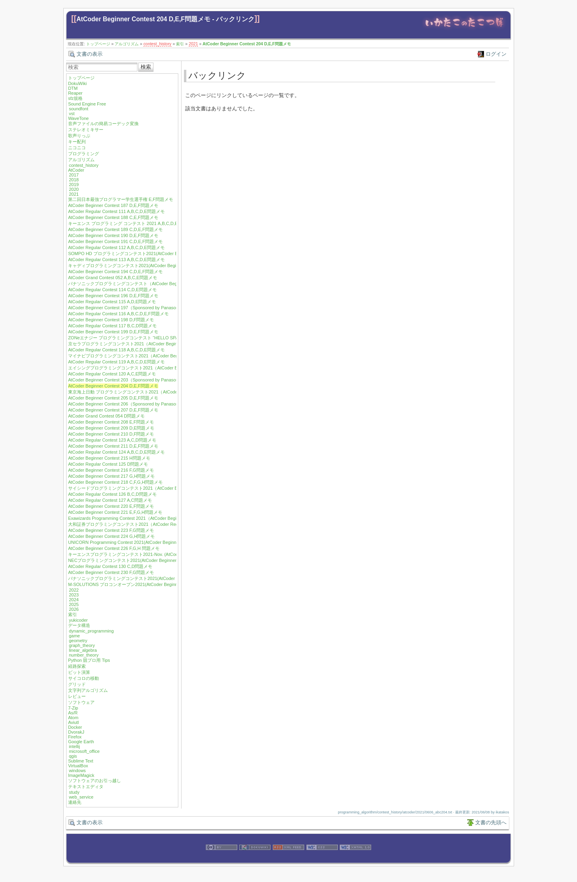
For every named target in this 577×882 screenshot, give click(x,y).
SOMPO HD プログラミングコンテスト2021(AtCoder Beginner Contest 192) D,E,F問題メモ (158, 253)
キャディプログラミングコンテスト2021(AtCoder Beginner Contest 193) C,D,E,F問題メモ (157, 265)
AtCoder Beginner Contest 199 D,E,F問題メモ (113, 331)
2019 (74, 184)
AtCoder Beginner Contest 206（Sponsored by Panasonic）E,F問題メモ (139, 403)
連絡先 (74, 802)
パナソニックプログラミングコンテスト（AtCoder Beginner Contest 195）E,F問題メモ (154, 283)
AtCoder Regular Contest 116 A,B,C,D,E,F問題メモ (118, 313)
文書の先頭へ (490, 822)
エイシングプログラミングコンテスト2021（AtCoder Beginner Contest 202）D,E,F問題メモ (159, 367)
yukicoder (78, 620)
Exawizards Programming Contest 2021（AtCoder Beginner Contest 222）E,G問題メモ (154, 518)
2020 (74, 189)
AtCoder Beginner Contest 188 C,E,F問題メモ (113, 217)
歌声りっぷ (79, 135)
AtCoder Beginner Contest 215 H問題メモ (109, 458)
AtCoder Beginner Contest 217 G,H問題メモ (111, 476)
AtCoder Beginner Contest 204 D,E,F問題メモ (247, 44)
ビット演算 (79, 672)
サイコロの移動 (83, 678)
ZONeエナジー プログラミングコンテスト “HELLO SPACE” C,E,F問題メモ (142, 337)
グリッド (77, 684)
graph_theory (82, 645)
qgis (73, 756)
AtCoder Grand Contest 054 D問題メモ (106, 416)
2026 (74, 609)
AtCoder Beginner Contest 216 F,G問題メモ (111, 470)
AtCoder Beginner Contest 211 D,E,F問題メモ (113, 446)
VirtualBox (78, 765)
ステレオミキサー (85, 129)
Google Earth (81, 741)
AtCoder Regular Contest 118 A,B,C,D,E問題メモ (116, 349)
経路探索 (77, 666)
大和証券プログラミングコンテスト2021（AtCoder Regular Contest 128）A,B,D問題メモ (156, 524)
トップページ (98, 44)
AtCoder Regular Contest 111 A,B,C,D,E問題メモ (116, 211)
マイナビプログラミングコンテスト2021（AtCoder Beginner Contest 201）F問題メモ (153, 355)
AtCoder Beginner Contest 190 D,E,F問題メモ (113, 235)
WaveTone (78, 118)
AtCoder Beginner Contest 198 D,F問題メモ (111, 319)
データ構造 (79, 625)
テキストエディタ (85, 786)
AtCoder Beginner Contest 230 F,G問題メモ (111, 572)
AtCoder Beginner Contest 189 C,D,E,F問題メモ (115, 229)
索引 (180, 44)
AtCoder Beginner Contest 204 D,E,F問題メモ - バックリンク (165, 19)
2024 (74, 599)
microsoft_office (84, 751)
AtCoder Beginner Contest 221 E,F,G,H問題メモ (115, 512)
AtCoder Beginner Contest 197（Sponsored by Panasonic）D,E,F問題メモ (141, 307)
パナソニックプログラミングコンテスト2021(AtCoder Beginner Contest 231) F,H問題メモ (157, 578)
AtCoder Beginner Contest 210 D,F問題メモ (111, 434)
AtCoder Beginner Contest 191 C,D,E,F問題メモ (115, 241)
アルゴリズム (127, 44)
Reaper (75, 93)
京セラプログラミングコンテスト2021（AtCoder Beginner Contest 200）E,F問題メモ (152, 343)
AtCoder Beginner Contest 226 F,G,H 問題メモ (113, 548)
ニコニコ (77, 147)
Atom (73, 717)
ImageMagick (81, 775)
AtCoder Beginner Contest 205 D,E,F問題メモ (113, 397)
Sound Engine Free (87, 103)
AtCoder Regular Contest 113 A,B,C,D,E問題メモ (116, 259)
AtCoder (76, 170)
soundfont (78, 108)
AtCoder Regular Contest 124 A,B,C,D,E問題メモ (116, 452)
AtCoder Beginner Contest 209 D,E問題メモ (111, 428)
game (74, 635)
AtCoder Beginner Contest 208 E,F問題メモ (111, 422)
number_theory (84, 655)
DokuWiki (77, 83)
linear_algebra (83, 650)
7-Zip (73, 708)
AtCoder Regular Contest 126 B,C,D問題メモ (112, 494)
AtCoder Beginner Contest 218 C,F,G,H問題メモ (115, 482)
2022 (74, 590)
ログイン (496, 54)
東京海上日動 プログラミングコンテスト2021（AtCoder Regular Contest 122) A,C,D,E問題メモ (162, 391)
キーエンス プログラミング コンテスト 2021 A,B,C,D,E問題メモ (132, 223)
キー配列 (77, 141)
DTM (73, 88)
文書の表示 (90, 54)
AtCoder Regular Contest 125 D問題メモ (108, 464)
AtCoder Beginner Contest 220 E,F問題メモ (111, 506)
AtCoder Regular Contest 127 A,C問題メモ (110, 500)
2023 (74, 594)
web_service (81, 797)
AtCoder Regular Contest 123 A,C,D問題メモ (112, 440)
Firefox (75, 736)
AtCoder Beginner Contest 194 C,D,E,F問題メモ (115, 271)
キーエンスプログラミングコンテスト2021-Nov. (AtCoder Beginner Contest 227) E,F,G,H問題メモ (165, 554)
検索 (146, 67)
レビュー (77, 696)
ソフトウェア (81, 702)
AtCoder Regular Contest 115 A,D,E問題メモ (112, 301)
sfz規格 (75, 98)
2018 (74, 179)
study (74, 792)
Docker (75, 727)
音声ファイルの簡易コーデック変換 (103, 123)
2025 (74, 604)
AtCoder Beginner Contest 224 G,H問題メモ (111, 536)
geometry (78, 640)
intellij (74, 746)
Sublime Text (80, 760)
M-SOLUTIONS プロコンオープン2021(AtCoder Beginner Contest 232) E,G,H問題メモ (153, 584)
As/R (73, 712)
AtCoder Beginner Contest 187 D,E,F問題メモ (113, 205)
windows (77, 770)
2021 (193, 44)
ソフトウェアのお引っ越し (94, 780)
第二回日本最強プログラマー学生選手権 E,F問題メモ (120, 199)
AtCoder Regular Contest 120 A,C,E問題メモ (112, 373)
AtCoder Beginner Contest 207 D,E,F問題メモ (113, 410)
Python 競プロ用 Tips (89, 660)
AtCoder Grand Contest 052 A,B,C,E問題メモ (112, 277)
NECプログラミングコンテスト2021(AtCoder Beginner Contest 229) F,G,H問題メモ (150, 560)
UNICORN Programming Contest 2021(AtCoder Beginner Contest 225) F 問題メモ (149, 542)
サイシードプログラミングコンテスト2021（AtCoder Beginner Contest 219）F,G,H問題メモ (159, 488)
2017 (74, 174)
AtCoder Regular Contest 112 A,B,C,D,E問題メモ (116, 247)
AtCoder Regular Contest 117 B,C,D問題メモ (112, 325)
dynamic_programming (91, 631)
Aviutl (73, 722)
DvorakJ (76, 732)
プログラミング (83, 153)
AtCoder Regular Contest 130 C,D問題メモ (110, 566)
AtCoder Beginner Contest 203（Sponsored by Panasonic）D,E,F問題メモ (141, 379)
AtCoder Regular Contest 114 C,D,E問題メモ (112, 289)
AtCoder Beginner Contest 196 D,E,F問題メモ (113, 295)
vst (72, 113)
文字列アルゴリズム (88, 690)
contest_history (157, 44)
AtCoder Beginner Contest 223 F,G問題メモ (111, 530)
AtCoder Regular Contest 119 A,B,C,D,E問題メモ (116, 361)
